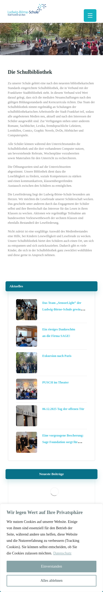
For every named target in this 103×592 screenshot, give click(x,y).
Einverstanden (51, 566)
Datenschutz (62, 553)
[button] (90, 15)
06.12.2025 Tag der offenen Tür (63, 409)
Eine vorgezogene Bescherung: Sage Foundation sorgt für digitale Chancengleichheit (63, 442)
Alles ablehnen (52, 581)
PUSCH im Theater (55, 382)
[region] (51, 548)
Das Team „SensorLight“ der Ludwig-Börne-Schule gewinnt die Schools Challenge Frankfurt (64, 309)
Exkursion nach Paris (57, 356)
